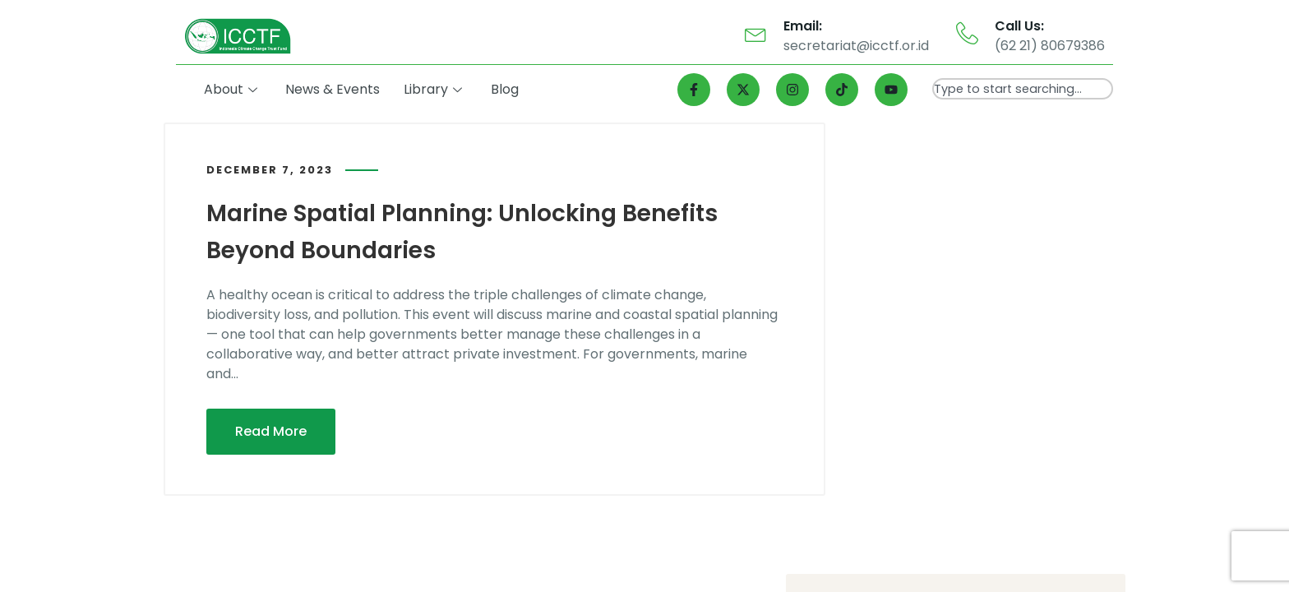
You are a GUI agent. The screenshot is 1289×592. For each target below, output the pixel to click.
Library (435, 89)
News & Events (336, 89)
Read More (271, 429)
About (234, 89)
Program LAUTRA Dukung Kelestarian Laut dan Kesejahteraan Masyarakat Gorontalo (987, 224)
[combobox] (1022, 88)
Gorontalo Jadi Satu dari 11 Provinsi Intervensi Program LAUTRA (981, 469)
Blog (506, 89)
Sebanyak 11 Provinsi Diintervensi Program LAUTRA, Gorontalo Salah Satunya (979, 409)
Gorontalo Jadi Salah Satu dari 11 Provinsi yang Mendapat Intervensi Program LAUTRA (980, 347)
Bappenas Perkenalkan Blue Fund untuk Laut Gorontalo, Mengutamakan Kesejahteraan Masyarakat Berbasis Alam (976, 286)
